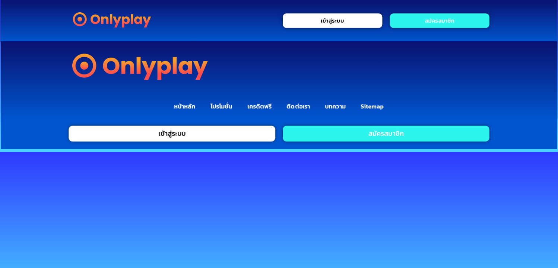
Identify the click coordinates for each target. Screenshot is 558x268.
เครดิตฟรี (259, 106)
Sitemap (372, 106)
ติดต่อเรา (298, 106)
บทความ (335, 106)
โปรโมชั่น (221, 106)
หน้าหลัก (184, 106)
